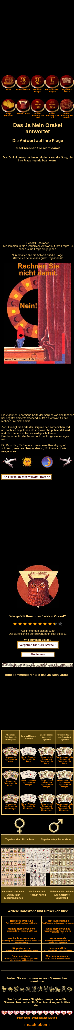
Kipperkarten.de (21, 949)
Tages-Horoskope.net (57, 930)
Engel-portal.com (21, 958)
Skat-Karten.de (57, 940)
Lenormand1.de (57, 949)
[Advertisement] (37, 38)
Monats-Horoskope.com (21, 929)
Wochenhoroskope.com (21, 940)
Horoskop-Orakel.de (21, 921)
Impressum (23, 1017)
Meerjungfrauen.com (57, 957)
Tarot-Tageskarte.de (58, 921)
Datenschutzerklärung (44, 1017)
